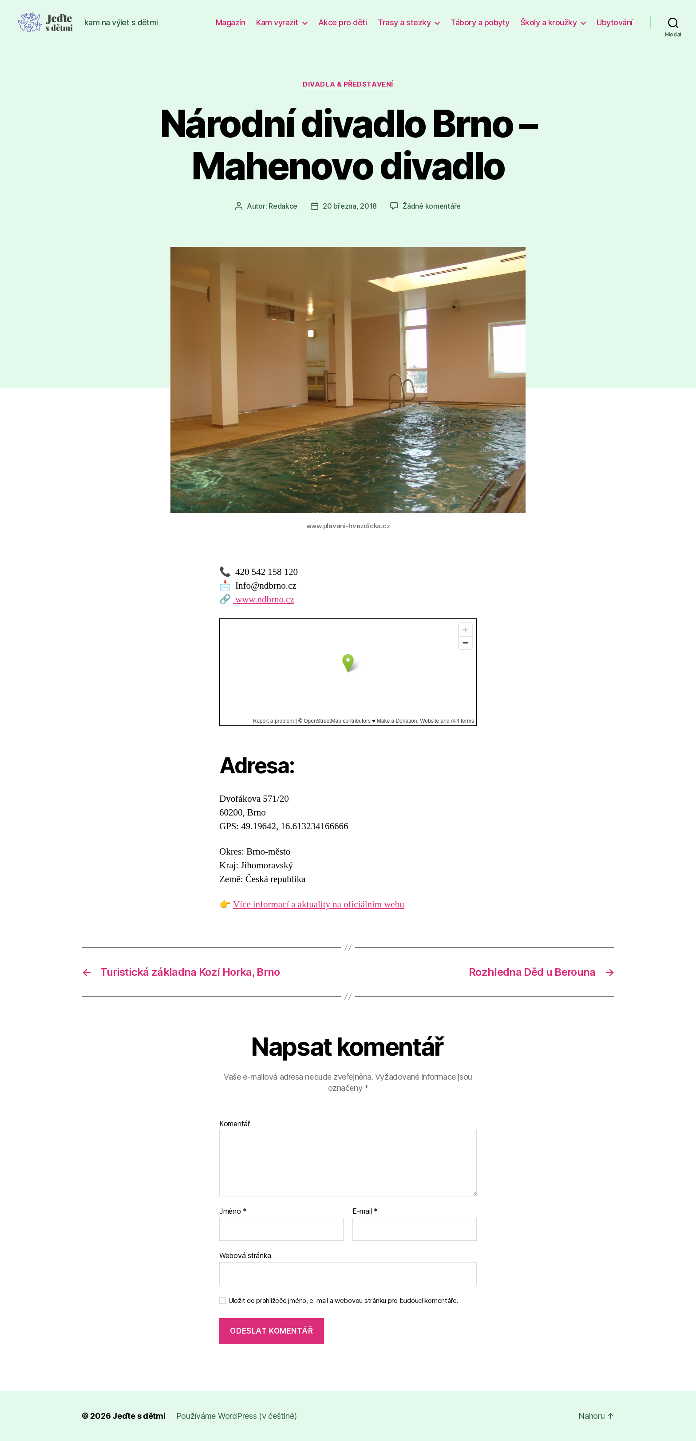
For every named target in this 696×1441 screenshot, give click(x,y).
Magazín (230, 22)
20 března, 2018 (350, 206)
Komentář (234, 1124)
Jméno (233, 1211)
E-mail (365, 1211)
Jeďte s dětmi (139, 1416)
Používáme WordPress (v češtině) (236, 1416)
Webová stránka (245, 1255)
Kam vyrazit (277, 22)
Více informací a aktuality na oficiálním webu (318, 905)
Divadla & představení (348, 84)
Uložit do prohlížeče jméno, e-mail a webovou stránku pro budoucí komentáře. (343, 1301)
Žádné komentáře (432, 206)
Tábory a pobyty (480, 22)
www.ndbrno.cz (263, 600)
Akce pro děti (342, 22)
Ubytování (615, 22)
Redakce (283, 206)
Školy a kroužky (549, 22)
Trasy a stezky (404, 22)
